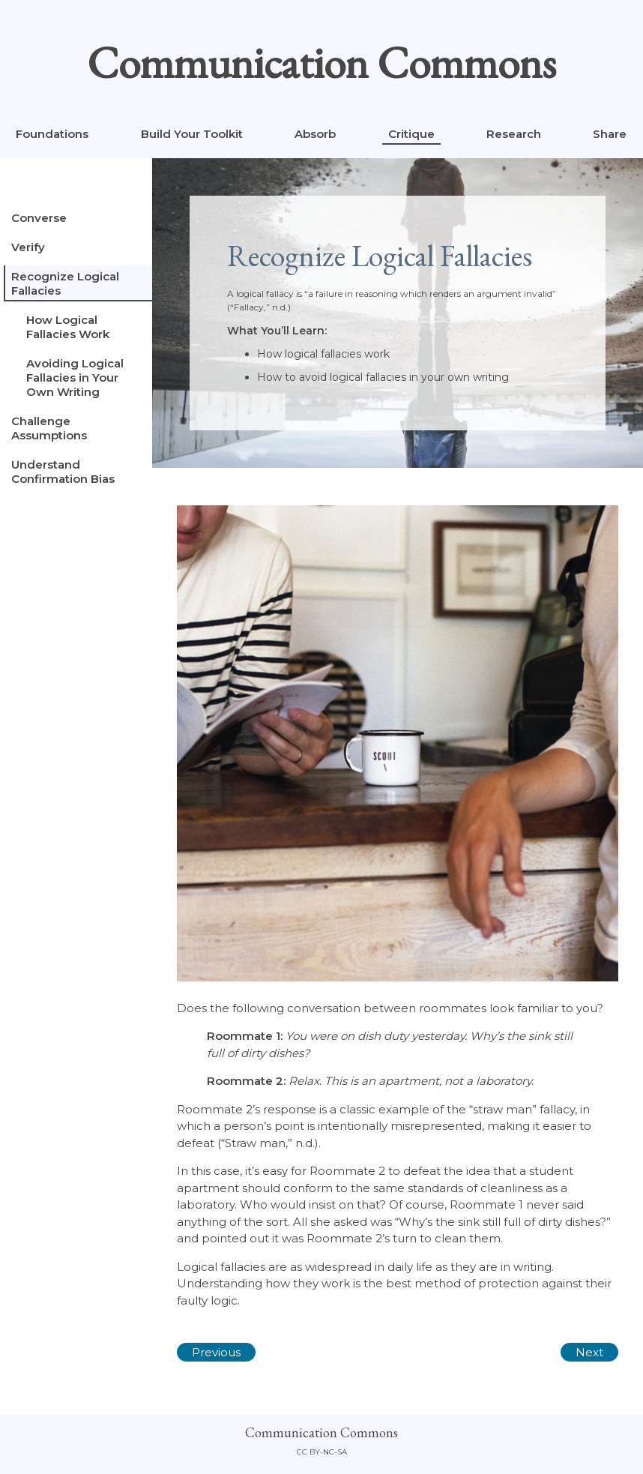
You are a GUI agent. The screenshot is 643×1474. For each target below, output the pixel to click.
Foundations (52, 134)
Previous (216, 1352)
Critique (411, 134)
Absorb (315, 134)
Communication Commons (321, 62)
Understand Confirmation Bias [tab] (63, 471)
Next (589, 1352)
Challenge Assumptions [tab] (49, 428)
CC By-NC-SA (322, 1452)
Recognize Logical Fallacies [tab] (65, 283)
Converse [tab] (39, 218)
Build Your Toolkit (192, 134)
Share (610, 134)
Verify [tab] (28, 247)
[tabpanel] (397, 775)
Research (513, 134)
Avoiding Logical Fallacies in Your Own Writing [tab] (75, 377)
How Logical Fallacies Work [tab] (67, 327)
